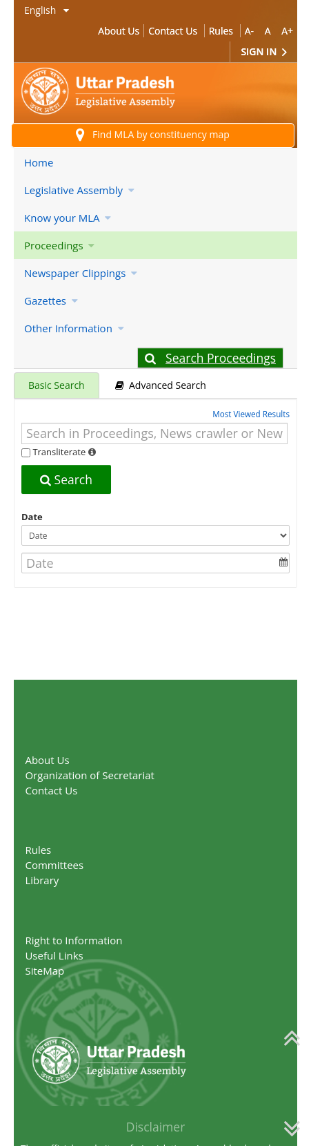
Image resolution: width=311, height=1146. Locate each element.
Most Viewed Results (251, 413)
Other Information (74, 328)
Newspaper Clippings (80, 273)
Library (42, 880)
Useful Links (54, 955)
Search (66, 479)
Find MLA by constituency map (153, 135)
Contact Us (172, 30)
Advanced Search (160, 385)
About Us (118, 30)
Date (32, 516)
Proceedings (59, 245)
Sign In (264, 52)
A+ (287, 30)
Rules (221, 30)
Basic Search (56, 385)
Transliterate (59, 452)
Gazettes (51, 300)
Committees (54, 865)
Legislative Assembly (79, 190)
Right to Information (73, 940)
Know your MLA (67, 218)
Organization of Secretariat (89, 775)
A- (249, 30)
